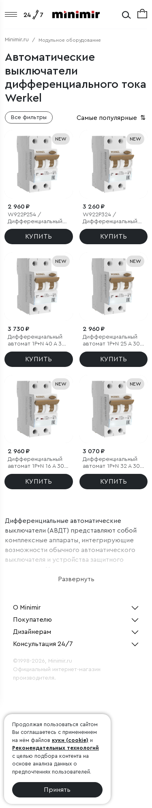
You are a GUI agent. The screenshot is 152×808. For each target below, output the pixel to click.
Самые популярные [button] (112, 118)
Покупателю (32, 619)
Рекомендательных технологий (55, 747)
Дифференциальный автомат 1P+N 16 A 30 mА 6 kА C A (36, 463)
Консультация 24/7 (43, 644)
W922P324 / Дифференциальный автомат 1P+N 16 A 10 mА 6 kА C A (110, 218)
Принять (57, 790)
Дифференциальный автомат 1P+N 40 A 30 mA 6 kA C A (36, 341)
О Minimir (27, 607)
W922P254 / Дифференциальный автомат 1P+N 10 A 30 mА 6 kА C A (36, 218)
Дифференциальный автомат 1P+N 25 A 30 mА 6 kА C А (111, 341)
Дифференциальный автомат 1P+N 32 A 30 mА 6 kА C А (111, 463)
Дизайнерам (32, 632)
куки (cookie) (70, 740)
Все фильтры (29, 117)
